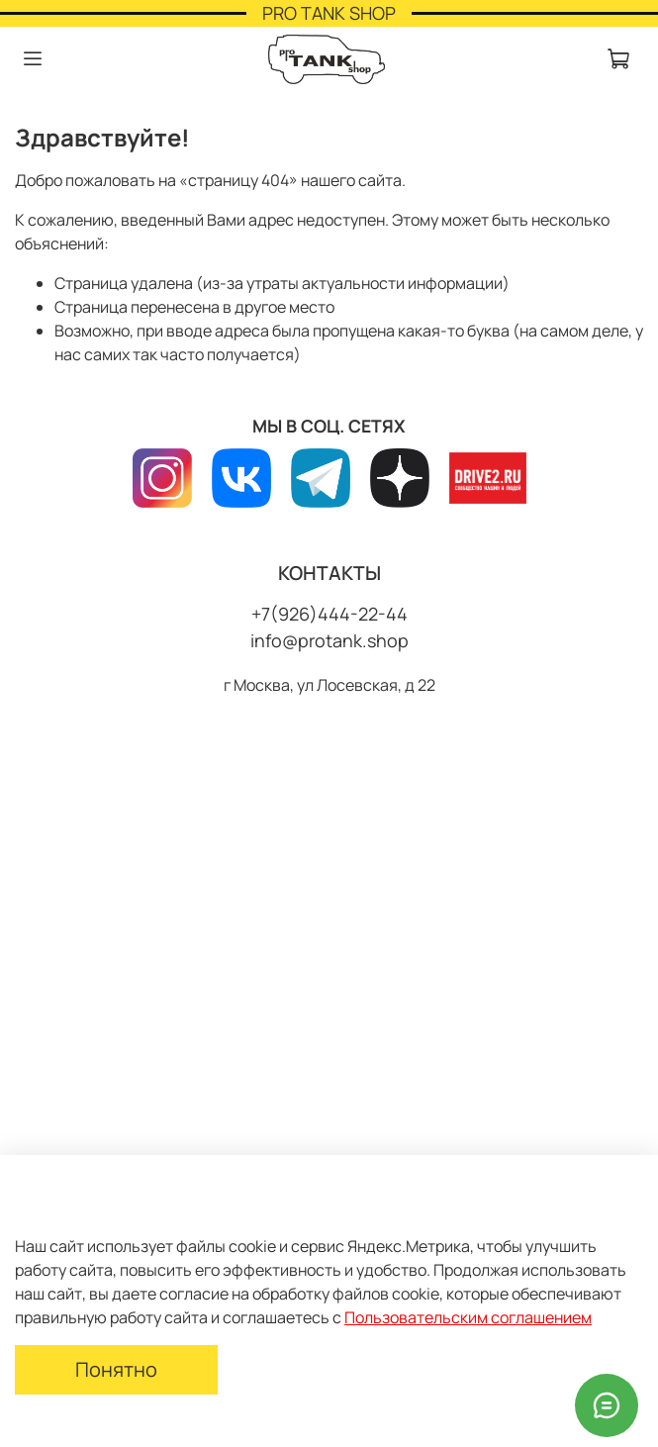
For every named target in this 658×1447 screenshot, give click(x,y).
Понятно (116, 1369)
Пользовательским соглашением (468, 1317)
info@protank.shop (329, 640)
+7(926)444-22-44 (329, 614)
